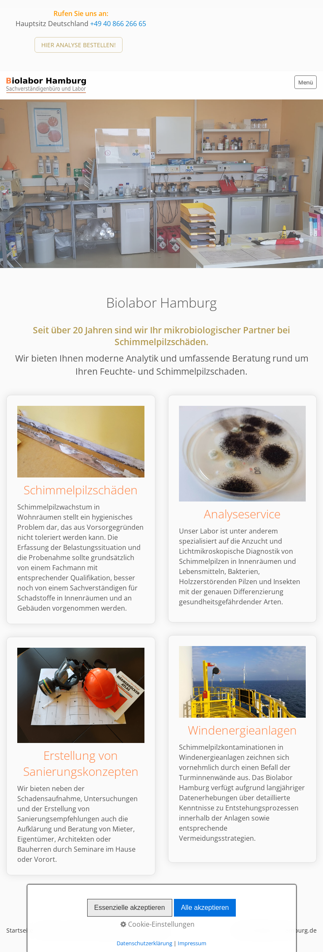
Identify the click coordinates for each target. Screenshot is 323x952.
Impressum (151, 930)
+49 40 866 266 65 (118, 23)
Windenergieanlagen (242, 749)
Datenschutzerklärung (98, 930)
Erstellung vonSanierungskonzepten (81, 756)
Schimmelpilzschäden (81, 509)
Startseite (19, 930)
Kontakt (50, 930)
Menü (305, 82)
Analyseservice (242, 508)
